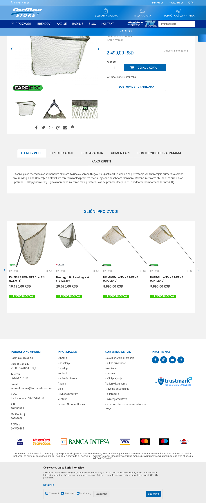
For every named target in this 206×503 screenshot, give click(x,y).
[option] (55, 86)
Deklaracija (92, 191)
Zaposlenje (64, 400)
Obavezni (54, 493)
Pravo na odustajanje (117, 426)
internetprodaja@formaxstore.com (31, 425)
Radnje (62, 421)
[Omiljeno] (190, 3)
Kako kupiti (101, 199)
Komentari (120, 191)
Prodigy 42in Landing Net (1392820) (72, 316)
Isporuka (110, 410)
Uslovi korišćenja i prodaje (119, 395)
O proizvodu (32, 191)
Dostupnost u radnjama (136, 124)
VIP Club (62, 436)
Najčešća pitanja (67, 416)
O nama (62, 395)
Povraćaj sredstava (116, 436)
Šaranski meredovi (23, 40)
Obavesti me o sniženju (176, 88)
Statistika (70, 493)
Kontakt (62, 410)
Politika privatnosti (115, 400)
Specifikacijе (62, 191)
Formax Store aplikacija (71, 441)
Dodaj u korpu (147, 105)
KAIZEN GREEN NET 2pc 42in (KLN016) (27, 316)
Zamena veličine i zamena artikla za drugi (126, 443)
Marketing (85, 493)
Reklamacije (112, 431)
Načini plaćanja (113, 416)
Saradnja (63, 405)
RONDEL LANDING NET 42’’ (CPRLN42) (167, 316)
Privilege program (68, 431)
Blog (60, 426)
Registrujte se (176, 2)
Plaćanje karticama (116, 421)
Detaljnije (48, 484)
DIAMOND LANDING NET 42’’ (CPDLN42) (121, 316)
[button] (176, 24)
